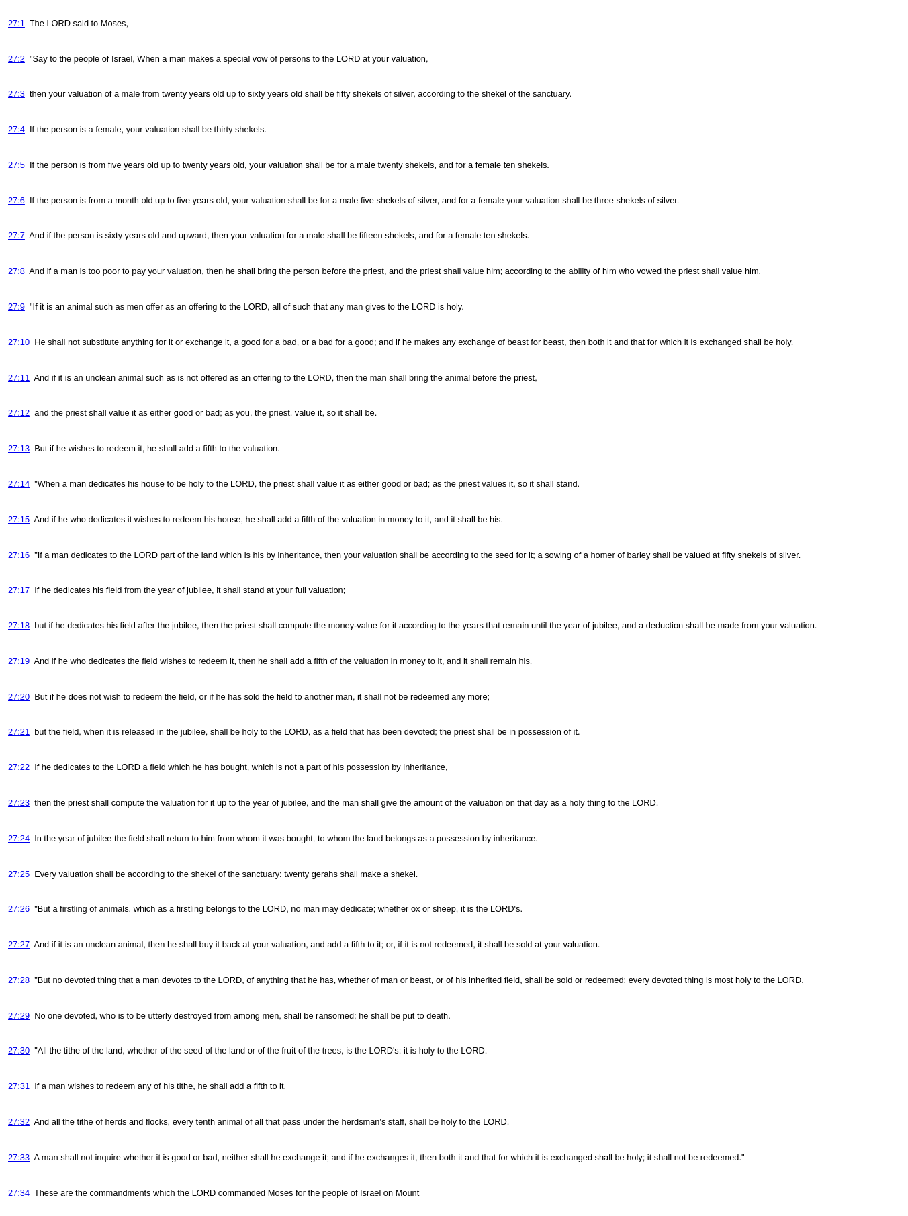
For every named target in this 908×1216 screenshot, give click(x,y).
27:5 (16, 165)
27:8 (16, 271)
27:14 (19, 484)
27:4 (16, 129)
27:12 (19, 413)
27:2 (16, 59)
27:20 (19, 697)
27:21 (19, 732)
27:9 (16, 306)
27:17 (19, 590)
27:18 (19, 625)
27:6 (16, 200)
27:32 (19, 1122)
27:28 (19, 980)
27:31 (19, 1086)
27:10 (19, 342)
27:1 (16, 23)
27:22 (19, 767)
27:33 (19, 1157)
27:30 (19, 1050)
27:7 (16, 235)
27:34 (19, 1193)
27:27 (19, 944)
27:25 (19, 874)
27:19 (19, 661)
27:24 (19, 838)
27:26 (19, 909)
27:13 (19, 448)
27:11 (19, 378)
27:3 (16, 94)
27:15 (19, 519)
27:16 (19, 555)
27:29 (19, 1016)
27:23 (19, 803)
